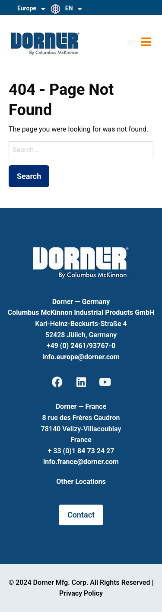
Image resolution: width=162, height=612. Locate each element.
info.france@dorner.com (81, 462)
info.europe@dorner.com (81, 357)
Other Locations (80, 481)
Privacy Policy (81, 593)
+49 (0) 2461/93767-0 (81, 346)
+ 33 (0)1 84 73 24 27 (81, 451)
